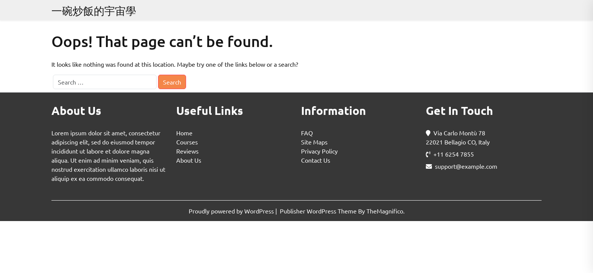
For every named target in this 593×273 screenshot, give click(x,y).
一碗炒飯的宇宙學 (93, 11)
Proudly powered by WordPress (232, 211)
